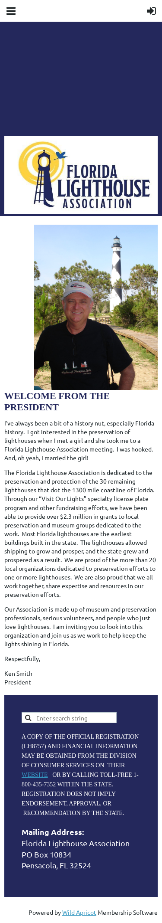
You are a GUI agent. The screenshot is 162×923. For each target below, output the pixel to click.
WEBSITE (35, 775)
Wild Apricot (79, 912)
